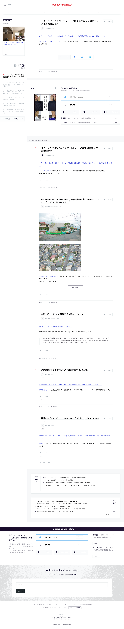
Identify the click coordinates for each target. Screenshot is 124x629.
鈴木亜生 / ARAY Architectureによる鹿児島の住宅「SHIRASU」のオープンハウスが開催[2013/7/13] (13, 91)
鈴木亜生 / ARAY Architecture (48, 276)
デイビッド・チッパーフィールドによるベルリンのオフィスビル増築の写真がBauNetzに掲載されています (73, 36)
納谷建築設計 (43, 390)
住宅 (43, 377)
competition (59, 318)
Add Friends (94, 112)
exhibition (58, 206)
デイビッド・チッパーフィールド (49, 41)
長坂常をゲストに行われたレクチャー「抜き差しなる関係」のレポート (13, 111)
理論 (43, 428)
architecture (49, 28)
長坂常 (41, 443)
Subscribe (115, 112)
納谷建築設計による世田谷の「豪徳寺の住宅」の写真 (13, 104)
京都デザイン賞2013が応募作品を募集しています (13, 98)
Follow (110, 96)
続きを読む (75, 287)
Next (22, 54)
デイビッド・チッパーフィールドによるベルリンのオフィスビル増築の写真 (13, 76)
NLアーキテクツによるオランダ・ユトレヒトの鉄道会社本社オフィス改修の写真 (13, 84)
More (116, 118)
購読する (20, 591)
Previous (19, 54)
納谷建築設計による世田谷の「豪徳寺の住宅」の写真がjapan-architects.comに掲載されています (69, 384)
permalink (54, 71)
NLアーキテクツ (44, 171)
